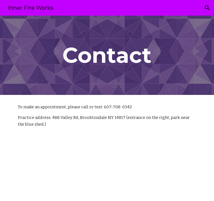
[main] (107, 55)
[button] (207, 8)
